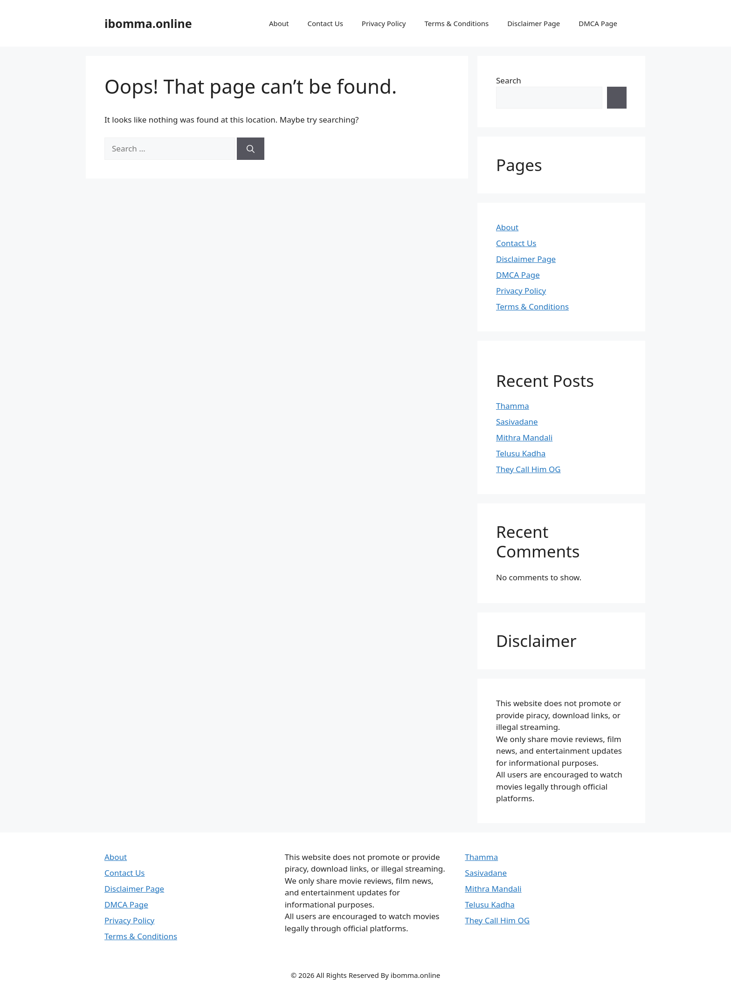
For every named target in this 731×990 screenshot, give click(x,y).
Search (508, 80)
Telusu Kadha (520, 453)
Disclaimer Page (533, 23)
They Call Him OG (528, 469)
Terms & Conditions (457, 23)
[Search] (250, 149)
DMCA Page (598, 23)
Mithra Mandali (524, 437)
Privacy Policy (384, 23)
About (279, 23)
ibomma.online (148, 23)
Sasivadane (517, 421)
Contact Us (325, 23)
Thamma (512, 405)
